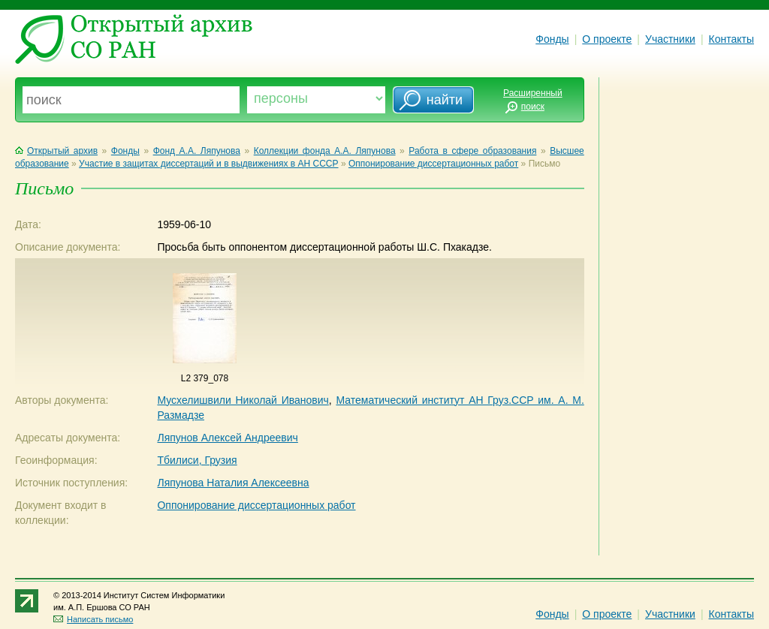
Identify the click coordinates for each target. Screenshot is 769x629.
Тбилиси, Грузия (197, 460)
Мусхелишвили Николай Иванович (242, 400)
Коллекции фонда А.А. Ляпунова (325, 151)
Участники (670, 39)
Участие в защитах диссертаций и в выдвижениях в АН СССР (208, 163)
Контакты (731, 39)
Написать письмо (93, 619)
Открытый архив (56, 151)
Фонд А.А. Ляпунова (196, 151)
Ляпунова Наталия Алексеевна (233, 483)
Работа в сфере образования (472, 151)
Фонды (551, 39)
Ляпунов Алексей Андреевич (227, 438)
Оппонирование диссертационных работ (433, 163)
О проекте (607, 39)
